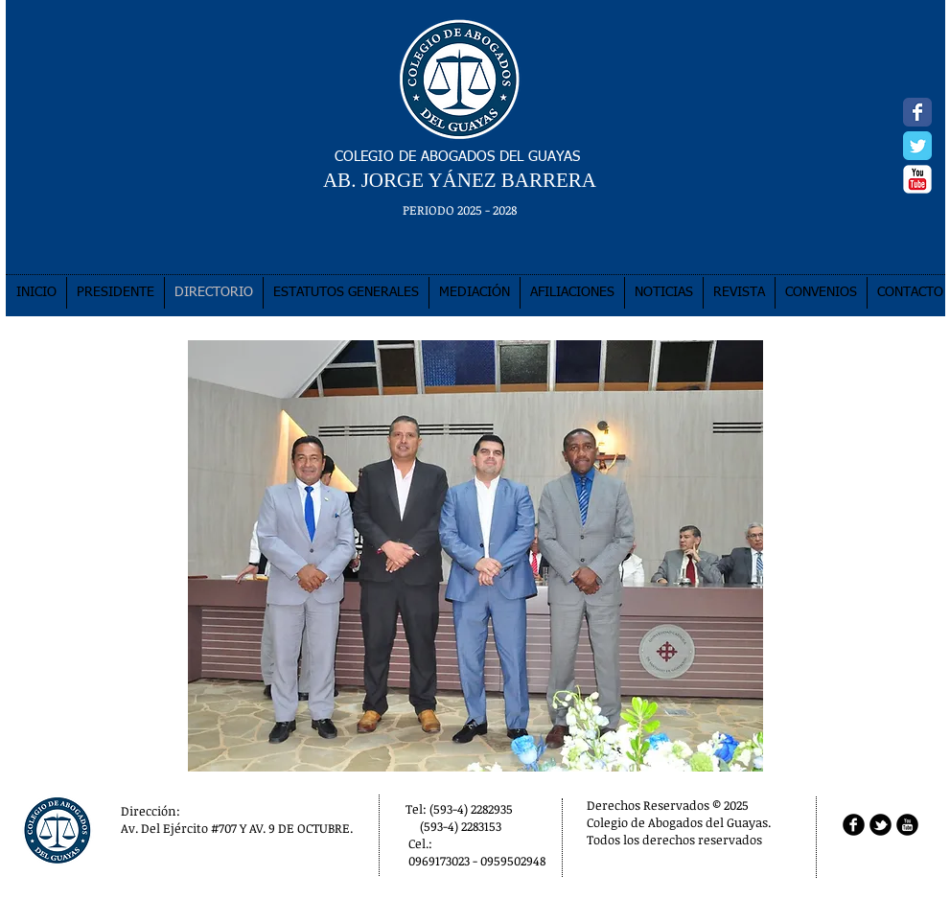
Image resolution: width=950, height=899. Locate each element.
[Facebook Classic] (917, 112)
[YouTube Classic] (917, 179)
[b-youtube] (907, 825)
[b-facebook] (854, 825)
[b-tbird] (880, 825)
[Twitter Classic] (917, 145)
